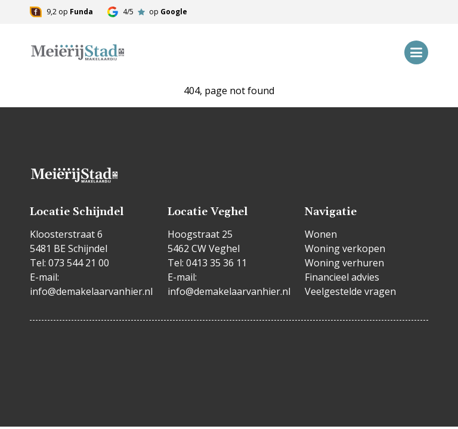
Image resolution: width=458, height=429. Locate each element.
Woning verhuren (344, 262)
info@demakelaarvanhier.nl (91, 291)
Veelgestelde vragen (350, 291)
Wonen (321, 234)
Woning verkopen (345, 248)
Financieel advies (342, 277)
